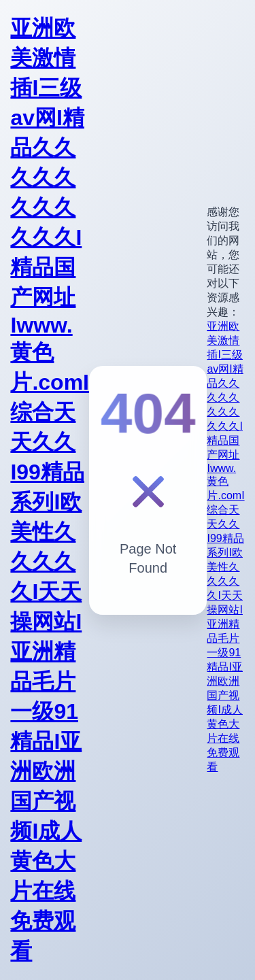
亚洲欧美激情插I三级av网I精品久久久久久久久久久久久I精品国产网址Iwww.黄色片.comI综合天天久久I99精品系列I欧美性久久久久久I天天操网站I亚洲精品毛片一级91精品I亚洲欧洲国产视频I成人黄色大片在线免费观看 (49, 489)
